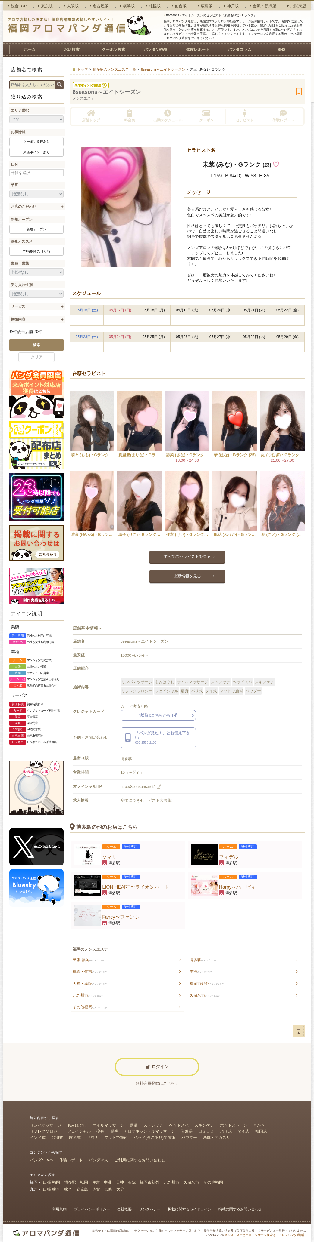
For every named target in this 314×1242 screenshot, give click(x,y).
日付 (14, 164)
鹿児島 (82, 1189)
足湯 (134, 1125)
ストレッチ (220, 682)
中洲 (201, 971)
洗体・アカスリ (216, 1137)
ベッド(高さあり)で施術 (155, 1137)
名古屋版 (99, 6)
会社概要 (124, 1209)
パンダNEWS (155, 49)
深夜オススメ (22, 241)
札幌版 (153, 6)
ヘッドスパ (242, 682)
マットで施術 (231, 691)
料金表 (129, 115)
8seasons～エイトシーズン (107, 92)
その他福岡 (90, 1007)
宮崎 (108, 1189)
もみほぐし (164, 682)
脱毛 (114, 1131)
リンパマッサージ (136, 682)
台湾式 (57, 1137)
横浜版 (127, 6)
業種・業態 (20, 263)
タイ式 (211, 691)
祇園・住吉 (90, 971)
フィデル (228, 856)
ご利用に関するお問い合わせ (139, 1160)
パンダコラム (239, 49)
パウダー (253, 691)
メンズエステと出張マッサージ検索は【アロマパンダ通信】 (265, 1235)
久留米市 (205, 995)
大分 (120, 1189)
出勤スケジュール (167, 115)
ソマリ (109, 856)
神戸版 (231, 6)
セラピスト (245, 115)
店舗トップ (91, 115)
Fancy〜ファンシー (123, 917)
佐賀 (96, 1189)
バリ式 (197, 691)
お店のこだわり (23, 206)
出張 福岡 (88, 960)
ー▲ (299, 1031)
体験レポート (197, 49)
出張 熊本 (51, 1189)
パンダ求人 (98, 1160)
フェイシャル (166, 691)
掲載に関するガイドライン (189, 1209)
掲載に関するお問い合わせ (240, 1209)
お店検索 (72, 49)
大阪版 (71, 6)
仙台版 (179, 6)
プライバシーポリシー (92, 1209)
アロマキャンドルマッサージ (149, 1131)
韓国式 (261, 1131)
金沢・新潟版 (263, 6)
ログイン (157, 1066)
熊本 (68, 1189)
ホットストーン (233, 1125)
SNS (282, 49)
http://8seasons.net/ (141, 786)
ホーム (30, 49)
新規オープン (22, 219)
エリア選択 (20, 110)
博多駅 (126, 758)
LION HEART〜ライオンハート (135, 887)
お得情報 (18, 132)
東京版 (45, 6)
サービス (18, 306)
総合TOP (17, 6)
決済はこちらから (158, 715)
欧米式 (75, 1137)
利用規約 (59, 1209)
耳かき (259, 1125)
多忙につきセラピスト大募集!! (147, 800)
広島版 (205, 6)
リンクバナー (150, 1209)
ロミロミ (206, 1131)
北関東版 (296, 6)
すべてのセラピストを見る (187, 556)
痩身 (185, 691)
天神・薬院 (90, 983)
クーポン (206, 115)
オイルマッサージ (192, 682)
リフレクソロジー (136, 691)
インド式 (38, 1137)
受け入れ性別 (22, 285)
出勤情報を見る (187, 576)
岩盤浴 (187, 1131)
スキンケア (264, 682)
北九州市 (88, 995)
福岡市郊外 (207, 983)
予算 (14, 185)
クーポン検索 (113, 49)
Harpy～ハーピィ (237, 887)
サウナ (93, 1137)
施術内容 (18, 319)
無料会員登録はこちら (157, 1083)
